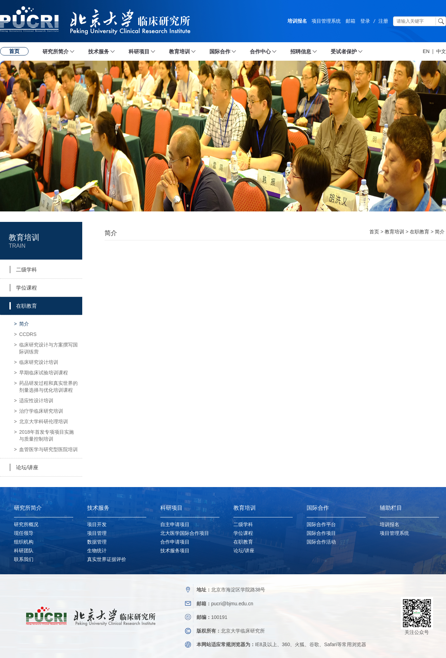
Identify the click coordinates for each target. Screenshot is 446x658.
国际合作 (219, 51)
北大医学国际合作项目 (184, 533)
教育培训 (179, 51)
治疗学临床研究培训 (38, 411)
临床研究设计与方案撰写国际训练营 (46, 346)
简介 (21, 324)
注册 (383, 21)
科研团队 (23, 550)
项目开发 (97, 524)
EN (426, 51)
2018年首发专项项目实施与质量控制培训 (44, 434)
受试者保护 (344, 51)
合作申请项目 (175, 542)
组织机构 (23, 542)
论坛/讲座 (243, 550)
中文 (441, 51)
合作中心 (260, 51)
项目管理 (97, 533)
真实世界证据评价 (106, 559)
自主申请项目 (175, 524)
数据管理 (97, 542)
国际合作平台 (321, 524)
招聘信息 (300, 51)
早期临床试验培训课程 (41, 372)
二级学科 (243, 524)
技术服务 (98, 51)
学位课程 (243, 533)
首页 (14, 51)
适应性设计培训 (33, 400)
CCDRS (25, 334)
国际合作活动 (321, 542)
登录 (365, 21)
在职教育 (419, 231)
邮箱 (350, 21)
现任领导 (23, 533)
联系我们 (23, 559)
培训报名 (297, 21)
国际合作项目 (321, 533)
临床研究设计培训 (36, 362)
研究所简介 (56, 51)
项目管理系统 (326, 21)
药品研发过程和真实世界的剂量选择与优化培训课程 (46, 385)
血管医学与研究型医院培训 (46, 449)
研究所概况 (26, 524)
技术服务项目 (175, 550)
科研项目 (139, 51)
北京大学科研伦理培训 (41, 421)
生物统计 (97, 550)
